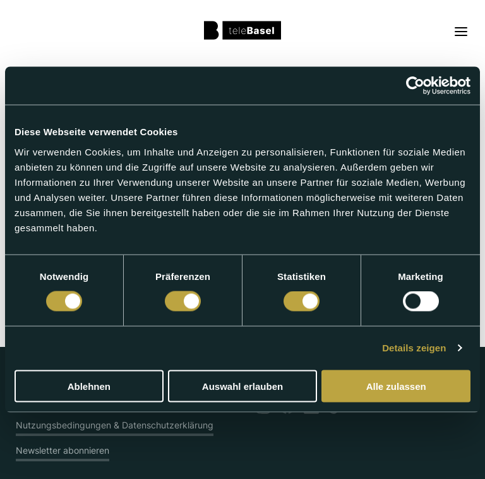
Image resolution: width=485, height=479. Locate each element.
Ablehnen (89, 385)
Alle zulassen (396, 385)
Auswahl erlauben (242, 385)
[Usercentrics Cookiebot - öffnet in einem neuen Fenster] (415, 85)
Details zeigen (414, 348)
